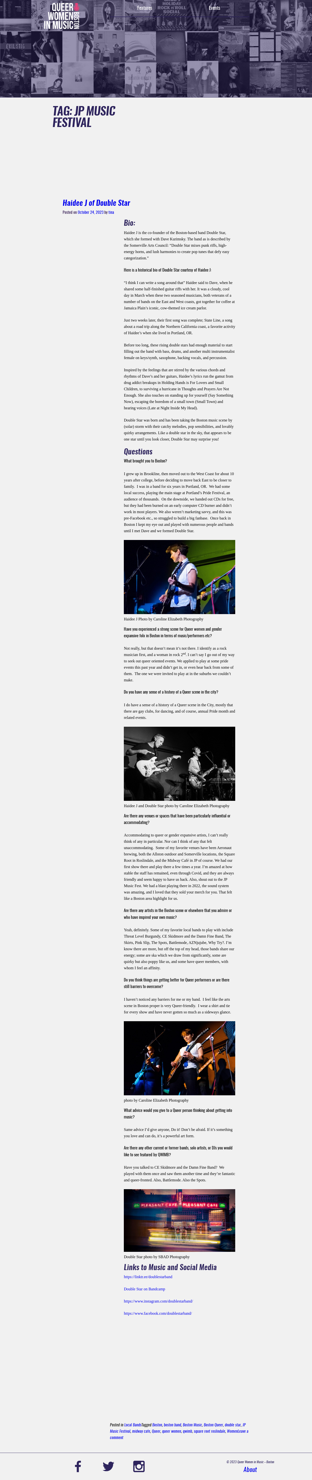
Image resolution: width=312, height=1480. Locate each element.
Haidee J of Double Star (96, 203)
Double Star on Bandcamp (144, 1289)
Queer (156, 1431)
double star (233, 1425)
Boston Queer (213, 1425)
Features (144, 8)
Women (232, 1431)
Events (214, 8)
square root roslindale (209, 1431)
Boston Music (192, 1425)
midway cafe (141, 1431)
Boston (157, 1425)
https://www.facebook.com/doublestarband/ (158, 1313)
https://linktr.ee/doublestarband (148, 1277)
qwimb (187, 1431)
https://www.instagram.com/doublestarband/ (158, 1301)
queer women (171, 1431)
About (250, 1470)
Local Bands (132, 1425)
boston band (172, 1425)
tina (111, 213)
